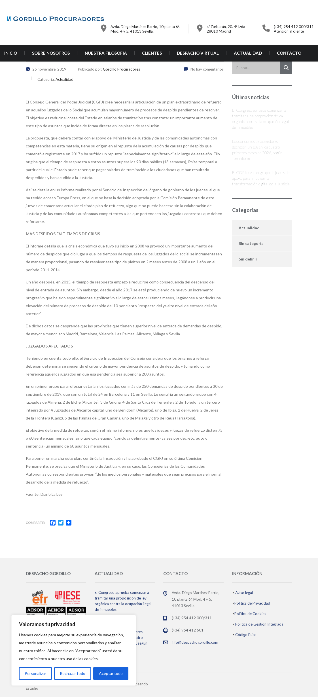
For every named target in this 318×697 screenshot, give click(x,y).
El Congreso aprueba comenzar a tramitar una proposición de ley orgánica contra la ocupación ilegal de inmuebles (260, 119)
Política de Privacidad (252, 603)
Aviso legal (244, 592)
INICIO (10, 53)
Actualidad (249, 227)
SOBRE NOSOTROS (51, 53)
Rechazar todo (72, 673)
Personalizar (35, 673)
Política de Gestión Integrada (259, 624)
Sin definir (248, 259)
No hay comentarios (204, 69)
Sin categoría (251, 243)
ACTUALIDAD (248, 53)
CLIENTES (152, 53)
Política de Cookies (250, 613)
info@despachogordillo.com (195, 642)
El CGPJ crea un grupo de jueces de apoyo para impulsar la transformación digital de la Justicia (261, 178)
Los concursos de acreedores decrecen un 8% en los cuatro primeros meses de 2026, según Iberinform (257, 150)
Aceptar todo (111, 673)
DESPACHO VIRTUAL (198, 53)
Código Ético (245, 634)
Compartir (35, 522)
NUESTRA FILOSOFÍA (106, 53)
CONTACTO (289, 53)
